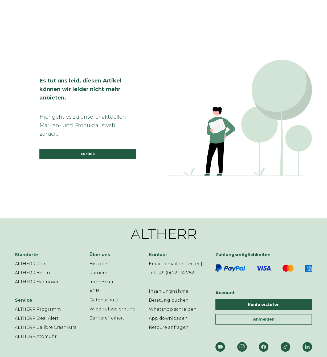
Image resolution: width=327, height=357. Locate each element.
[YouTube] (220, 347)
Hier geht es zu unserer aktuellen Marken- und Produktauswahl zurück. (82, 125)
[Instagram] (242, 347)
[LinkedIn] (307, 347)
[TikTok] (285, 347)
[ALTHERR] (160, 12)
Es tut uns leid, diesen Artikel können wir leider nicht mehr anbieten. (80, 89)
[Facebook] (263, 347)
